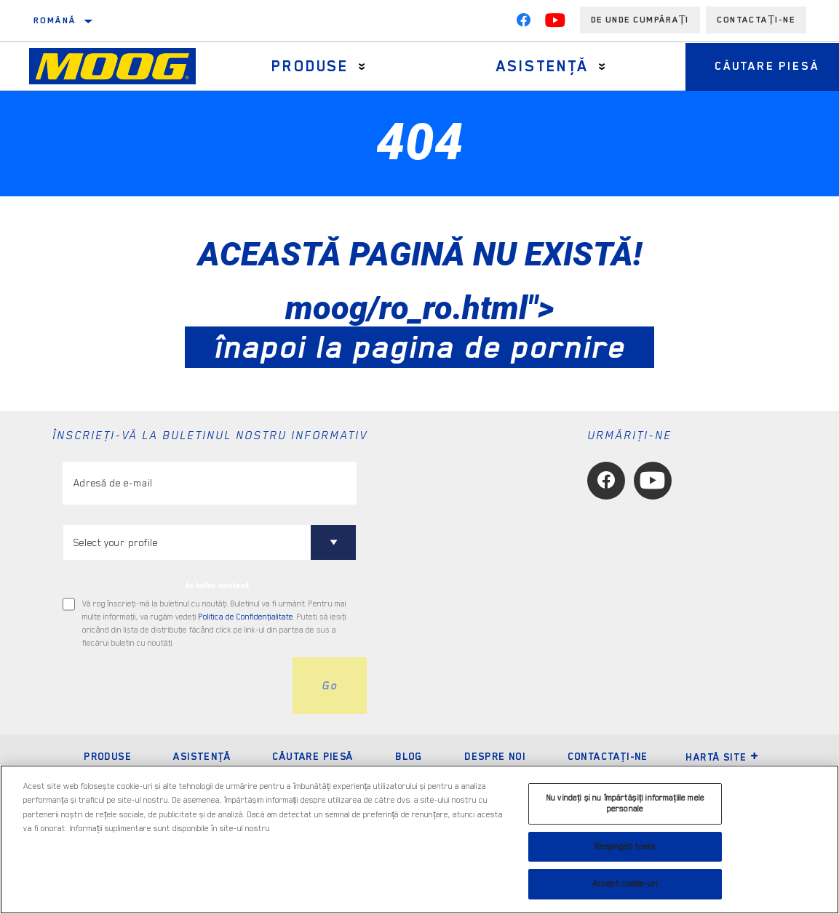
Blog (409, 756)
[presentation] (173, 685)
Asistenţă (542, 66)
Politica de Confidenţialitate (246, 617)
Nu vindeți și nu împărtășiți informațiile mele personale (625, 803)
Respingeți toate (625, 846)
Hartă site (722, 757)
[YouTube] (555, 23)
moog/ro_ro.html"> (419, 327)
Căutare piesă (312, 756)
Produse (310, 66)
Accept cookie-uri (625, 884)
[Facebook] (523, 23)
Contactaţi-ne (608, 756)
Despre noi (494, 756)
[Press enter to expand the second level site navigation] (362, 66)
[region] (419, 839)
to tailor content (217, 585)
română (54, 20)
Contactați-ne (756, 20)
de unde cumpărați (640, 20)
